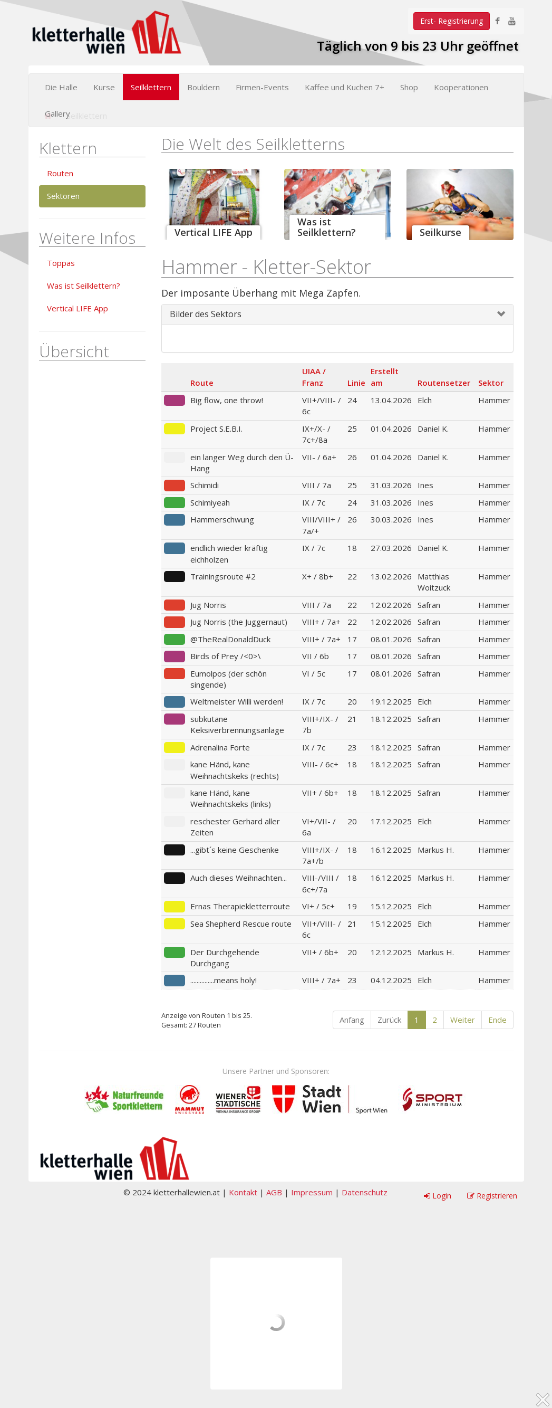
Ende (497, 1019)
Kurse (104, 87)
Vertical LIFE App (77, 308)
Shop (409, 87)
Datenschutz (365, 1192)
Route (202, 382)
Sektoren (63, 196)
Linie (356, 382)
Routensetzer (444, 382)
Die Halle (61, 87)
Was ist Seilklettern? (83, 285)
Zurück (389, 1019)
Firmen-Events (262, 87)
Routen (60, 173)
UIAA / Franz (314, 376)
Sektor (490, 382)
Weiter (462, 1019)
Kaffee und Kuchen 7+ (344, 87)
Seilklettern (151, 87)
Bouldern (203, 87)
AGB (274, 1192)
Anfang (352, 1019)
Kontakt (243, 1192)
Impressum (312, 1192)
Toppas (61, 263)
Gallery (57, 113)
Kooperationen (461, 87)
